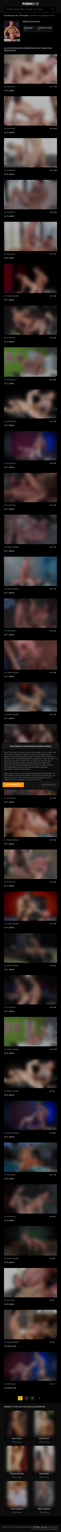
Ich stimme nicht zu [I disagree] (49, 785)
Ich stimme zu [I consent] (13, 785)
